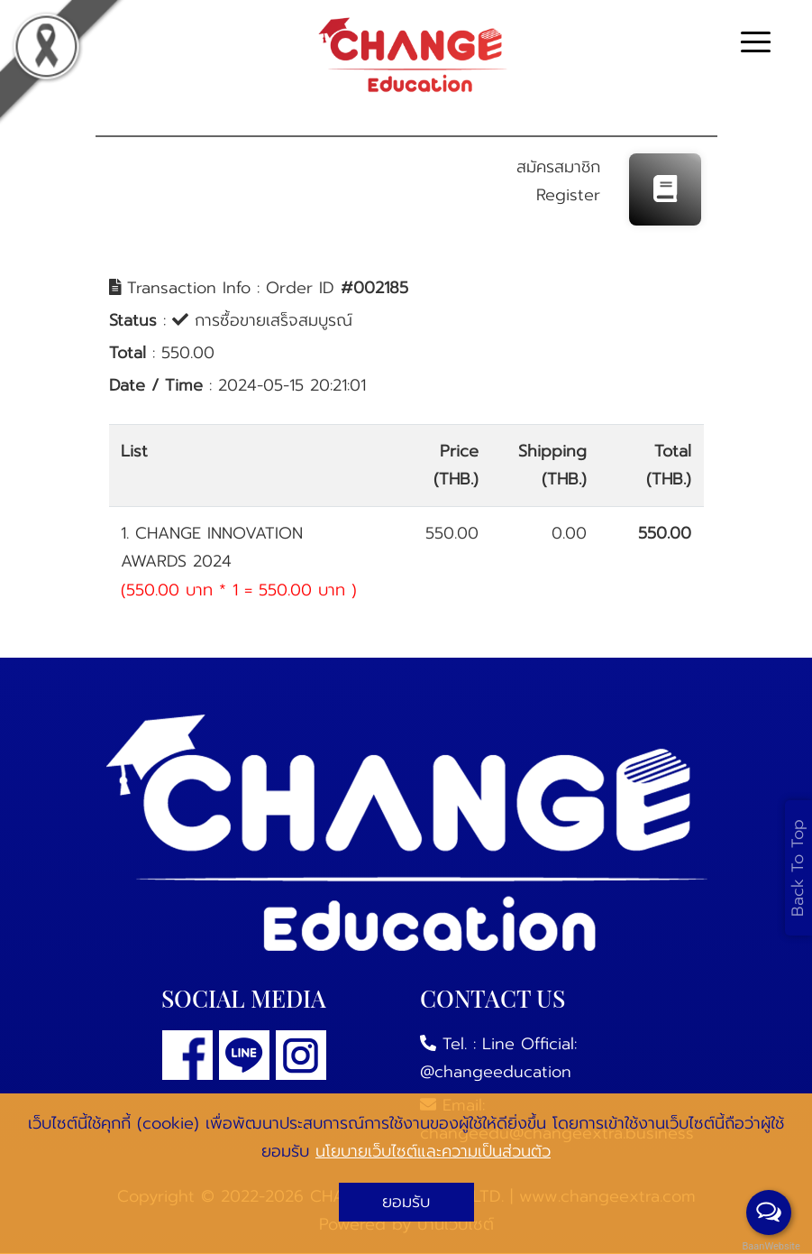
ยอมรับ (406, 1201)
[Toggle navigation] (755, 45)
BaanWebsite (770, 1246)
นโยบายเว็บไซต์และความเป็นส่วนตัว (433, 1151)
